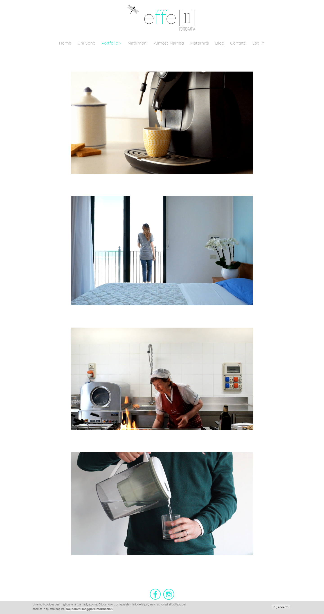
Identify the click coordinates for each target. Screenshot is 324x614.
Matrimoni (137, 43)
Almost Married (169, 43)
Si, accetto (280, 607)
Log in (258, 43)
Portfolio (109, 43)
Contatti (238, 43)
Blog (219, 43)
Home (65, 43)
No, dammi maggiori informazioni (89, 609)
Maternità (199, 43)
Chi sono (86, 43)
